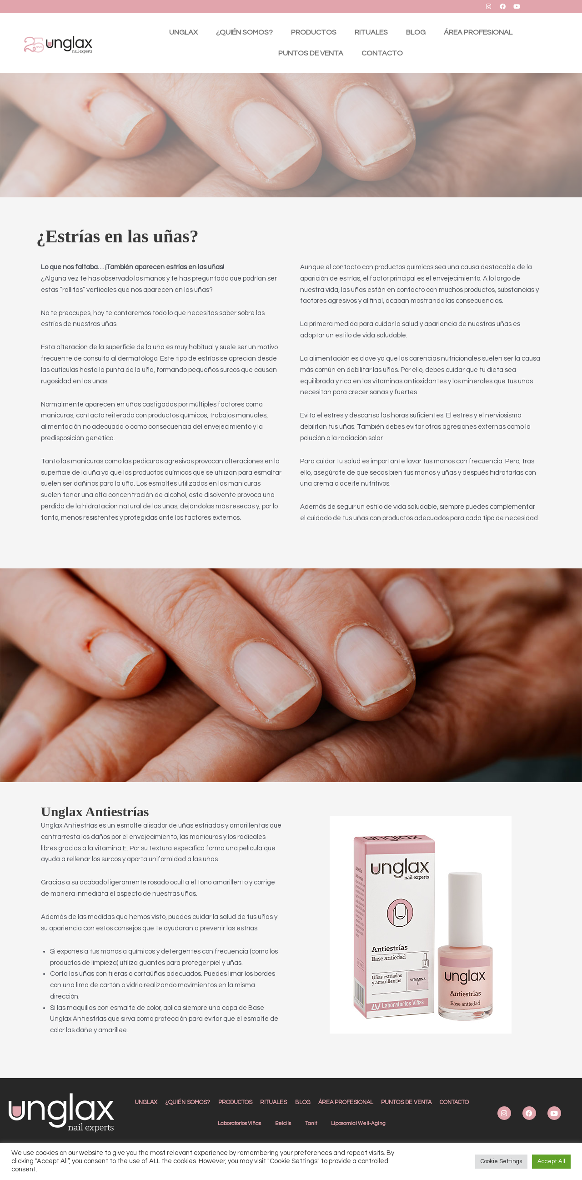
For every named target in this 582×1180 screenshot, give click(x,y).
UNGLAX (183, 32)
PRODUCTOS (313, 32)
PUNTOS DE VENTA (310, 53)
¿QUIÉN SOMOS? (244, 32)
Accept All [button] (551, 1161)
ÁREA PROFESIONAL (478, 32)
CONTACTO (382, 53)
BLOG (416, 32)
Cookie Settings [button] (501, 1161)
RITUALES (371, 32)
